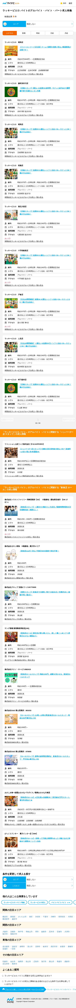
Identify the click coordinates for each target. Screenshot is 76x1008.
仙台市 (12, 961)
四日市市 (54, 946)
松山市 (28, 961)
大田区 (70, 917)
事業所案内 (26, 999)
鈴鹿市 (62, 946)
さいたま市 (22, 917)
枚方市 (5, 934)
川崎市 (53, 917)
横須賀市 (6, 919)
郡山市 (51, 961)
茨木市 (51, 931)
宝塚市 (59, 931)
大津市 (67, 931)
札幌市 (5, 961)
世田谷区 (61, 917)
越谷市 (14, 919)
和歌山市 (29, 931)
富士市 (30, 946)
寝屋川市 (13, 934)
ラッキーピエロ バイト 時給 (14, 902)
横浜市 (5, 917)
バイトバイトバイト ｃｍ (60, 902)
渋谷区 (37, 917)
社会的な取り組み (36, 999)
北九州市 (6, 964)
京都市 (12, 931)
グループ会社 (54, 999)
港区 (31, 917)
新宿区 (12, 917)
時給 (38, 33)
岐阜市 (45, 946)
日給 (52, 33)
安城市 (5, 949)
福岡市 (20, 961)
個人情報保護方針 (64, 999)
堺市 (37, 931)
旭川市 (43, 961)
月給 (66, 33)
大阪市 (5, 931)
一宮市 (12, 949)
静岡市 (22, 946)
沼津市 (37, 946)
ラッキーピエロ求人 (37, 902)
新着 (24, 33)
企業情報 (18, 999)
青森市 (59, 961)
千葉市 (45, 917)
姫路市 (43, 931)
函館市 (67, 961)
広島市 (36, 961)
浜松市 (14, 946)
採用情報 (45, 999)
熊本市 (14, 964)
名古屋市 (6, 946)
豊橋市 (70, 946)
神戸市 (20, 931)
